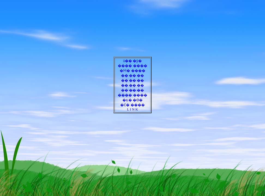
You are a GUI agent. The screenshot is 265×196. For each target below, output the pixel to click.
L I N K (132, 109)
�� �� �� (132, 76)
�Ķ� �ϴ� (132, 100)
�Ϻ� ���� (132, 71)
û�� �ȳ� (132, 61)
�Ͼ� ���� (132, 105)
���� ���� (132, 66)
